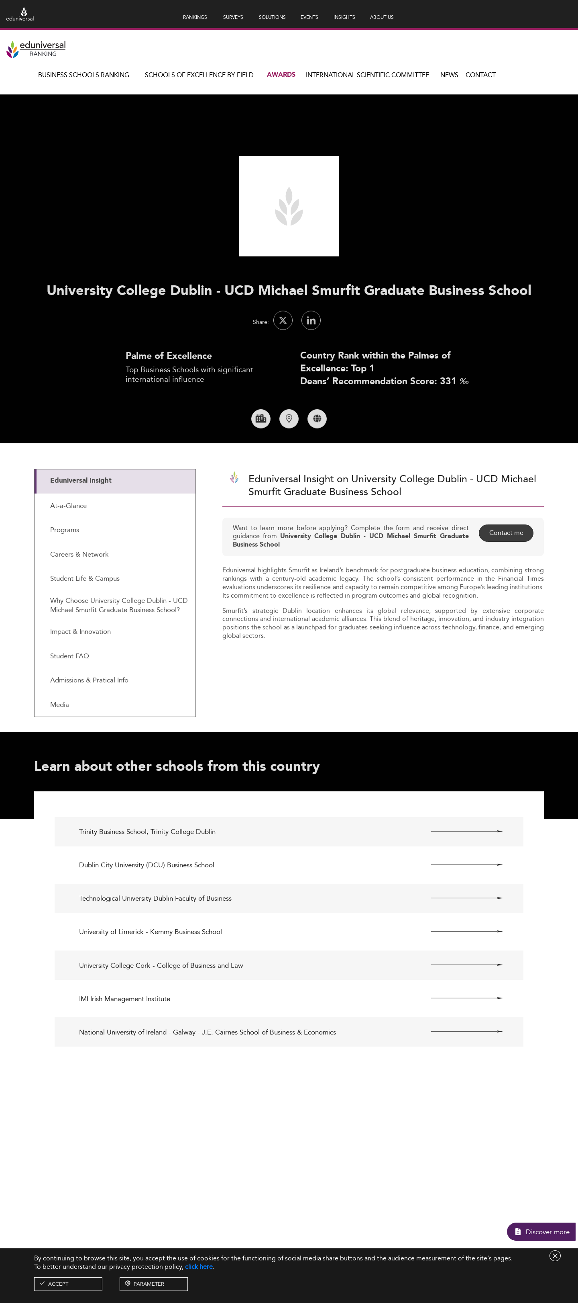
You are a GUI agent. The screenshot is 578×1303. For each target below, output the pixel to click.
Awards (281, 75)
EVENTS (309, 17)
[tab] (115, 514)
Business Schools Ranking (83, 75)
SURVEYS (233, 17)
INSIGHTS (344, 17)
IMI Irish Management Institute (124, 1031)
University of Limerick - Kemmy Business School (150, 965)
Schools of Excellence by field (199, 75)
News (449, 75)
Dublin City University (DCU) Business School (146, 898)
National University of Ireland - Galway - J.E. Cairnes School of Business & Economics (207, 1065)
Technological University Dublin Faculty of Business (155, 931)
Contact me (506, 566)
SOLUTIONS (272, 17)
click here (199, 1267)
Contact (481, 75)
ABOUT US (382, 17)
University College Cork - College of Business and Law (161, 998)
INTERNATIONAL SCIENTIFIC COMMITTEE (367, 75)
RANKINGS (195, 17)
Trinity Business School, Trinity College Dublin (147, 864)
